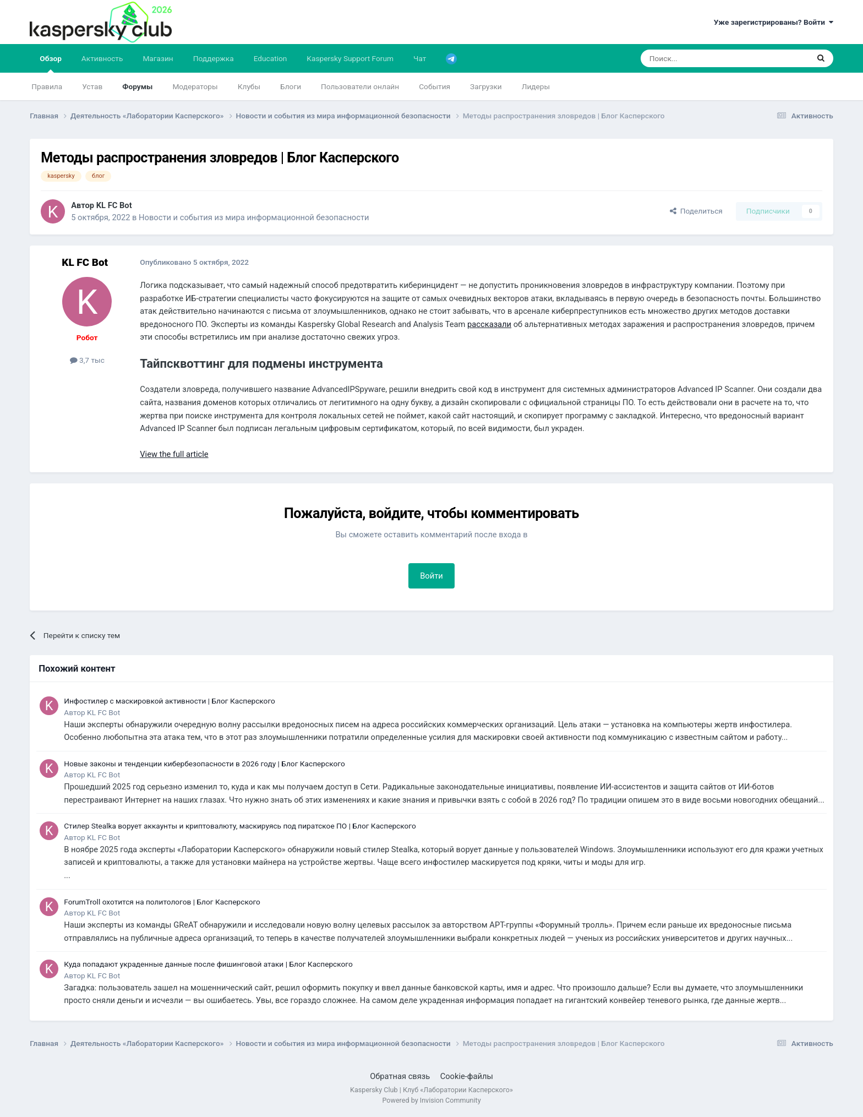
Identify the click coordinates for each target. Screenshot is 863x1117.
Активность (102, 58)
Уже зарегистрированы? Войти (773, 22)
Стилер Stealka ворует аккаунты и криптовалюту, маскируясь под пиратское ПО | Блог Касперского (240, 825)
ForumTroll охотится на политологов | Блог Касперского (162, 901)
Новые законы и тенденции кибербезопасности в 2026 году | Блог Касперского (204, 763)
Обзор (51, 63)
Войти (431, 576)
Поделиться (696, 210)
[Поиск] (699, 58)
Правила (46, 86)
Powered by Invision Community (431, 1100)
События (434, 86)
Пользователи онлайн (360, 86)
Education (270, 58)
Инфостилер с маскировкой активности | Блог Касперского (169, 700)
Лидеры (536, 86)
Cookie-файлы (466, 1076)
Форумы (137, 86)
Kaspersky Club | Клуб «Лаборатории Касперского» (431, 1090)
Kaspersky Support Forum (350, 58)
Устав (92, 86)
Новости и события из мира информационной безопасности (254, 217)
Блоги (290, 86)
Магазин (158, 58)
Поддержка (213, 58)
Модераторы (194, 86)
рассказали (489, 324)
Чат (419, 58)
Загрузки (486, 86)
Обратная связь (400, 1076)
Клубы (249, 86)
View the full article (174, 454)
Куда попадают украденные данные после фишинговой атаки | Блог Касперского (208, 964)
